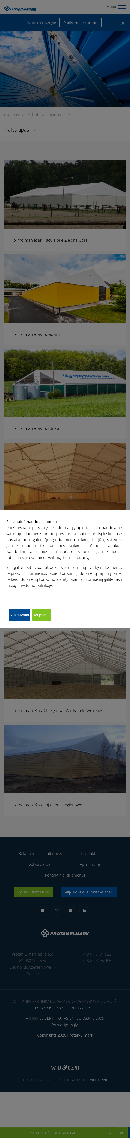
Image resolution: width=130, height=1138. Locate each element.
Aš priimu (42, 615)
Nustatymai (19, 615)
